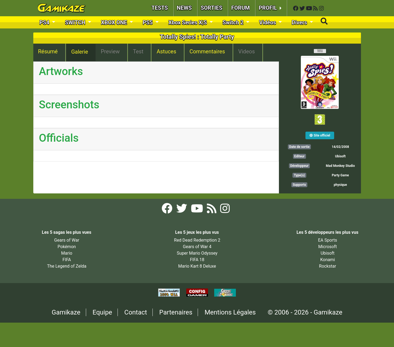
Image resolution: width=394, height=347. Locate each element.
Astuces (166, 51)
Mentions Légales (230, 312)
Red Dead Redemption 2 (197, 240)
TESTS (159, 8)
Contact (135, 312)
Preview (110, 51)
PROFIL (268, 8)
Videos (246, 51)
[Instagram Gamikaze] (321, 8)
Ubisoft (340, 156)
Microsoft (327, 246)
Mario (66, 253)
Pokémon (67, 246)
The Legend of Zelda (66, 266)
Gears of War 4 (197, 246)
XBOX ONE (114, 22)
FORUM (240, 8)
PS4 (45, 22)
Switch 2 (234, 22)
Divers (300, 22)
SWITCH (76, 22)
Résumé (48, 51)
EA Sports (327, 240)
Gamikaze (66, 312)
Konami (327, 259)
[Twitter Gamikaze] (302, 8)
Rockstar (327, 266)
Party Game (340, 175)
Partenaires (176, 312)
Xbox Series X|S (188, 22)
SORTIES (211, 8)
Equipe (102, 312)
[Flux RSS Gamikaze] (316, 8)
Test (138, 51)
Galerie (79, 51)
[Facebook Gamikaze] (296, 8)
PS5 (148, 22)
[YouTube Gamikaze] (309, 8)
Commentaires (207, 51)
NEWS (184, 8)
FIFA (67, 259)
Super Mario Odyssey (197, 253)
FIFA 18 (197, 259)
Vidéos (268, 22)
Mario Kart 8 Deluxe (197, 266)
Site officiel (320, 135)
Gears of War (66, 240)
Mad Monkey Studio (340, 166)
